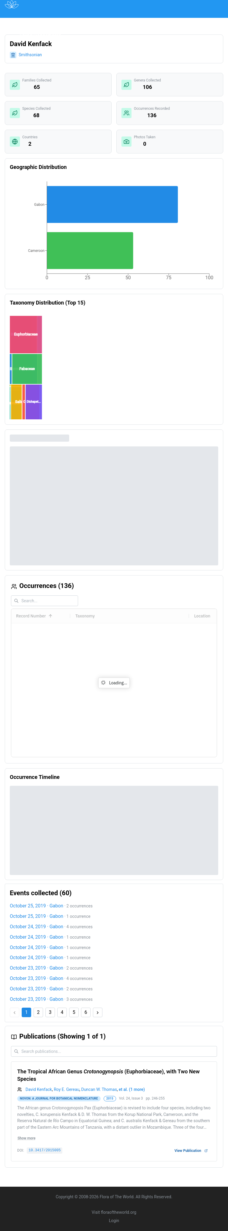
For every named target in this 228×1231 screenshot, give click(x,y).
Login (114, 1220)
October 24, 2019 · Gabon (36, 926)
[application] (114, 232)
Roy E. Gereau (66, 1089)
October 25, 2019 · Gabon (36, 906)
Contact (193, 22)
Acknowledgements (40, 35)
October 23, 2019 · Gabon (36, 968)
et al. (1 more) (132, 1089)
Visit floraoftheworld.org (114, 1212)
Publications (82, 22)
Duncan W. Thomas (99, 1089)
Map (55, 22)
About (169, 22)
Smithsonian (30, 54)
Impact (146, 22)
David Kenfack (39, 1089)
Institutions (117, 22)
